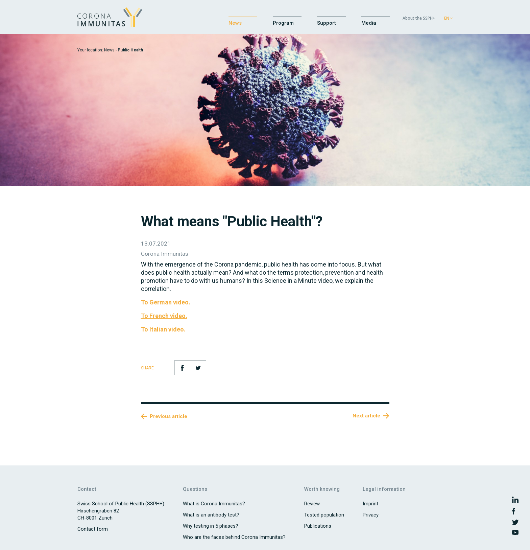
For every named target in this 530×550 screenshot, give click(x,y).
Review (312, 504)
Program (283, 23)
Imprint (370, 504)
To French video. (164, 315)
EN (446, 18)
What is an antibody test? (211, 515)
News (235, 23)
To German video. (165, 302)
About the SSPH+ (419, 18)
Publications (317, 526)
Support (326, 23)
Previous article (168, 416)
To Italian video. (163, 329)
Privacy (371, 515)
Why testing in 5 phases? (210, 526)
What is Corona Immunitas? (214, 504)
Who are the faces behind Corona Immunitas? (234, 537)
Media (368, 23)
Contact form (92, 529)
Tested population (324, 515)
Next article (366, 416)
